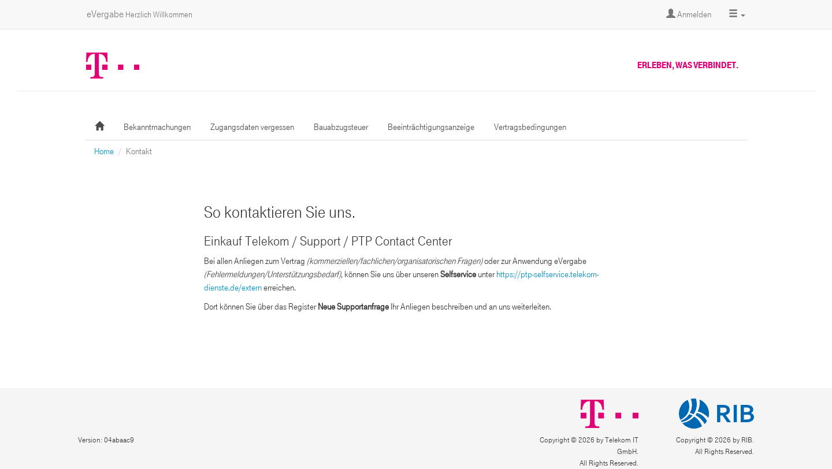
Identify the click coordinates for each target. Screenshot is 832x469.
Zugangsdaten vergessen (252, 127)
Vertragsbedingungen (530, 127)
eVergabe (139, 14)
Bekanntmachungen (157, 127)
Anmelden (688, 14)
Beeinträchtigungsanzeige (431, 127)
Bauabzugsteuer (341, 127)
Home (104, 151)
